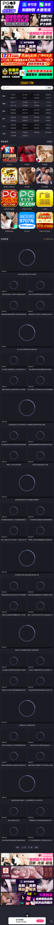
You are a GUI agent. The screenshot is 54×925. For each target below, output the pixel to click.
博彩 (3, 96)
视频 (3, 104)
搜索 (49, 88)
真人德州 (25, 95)
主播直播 (36, 105)
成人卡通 (36, 110)
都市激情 (13, 125)
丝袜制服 (25, 105)
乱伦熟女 (36, 113)
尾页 (36, 847)
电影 (3, 111)
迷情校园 (13, 128)
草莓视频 (36, 132)
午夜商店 (25, 132)
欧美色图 (36, 117)
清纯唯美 (25, 120)
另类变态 (48, 113)
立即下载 (40, 921)
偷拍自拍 (25, 110)
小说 (3, 126)
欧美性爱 (48, 110)
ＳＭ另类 (48, 105)
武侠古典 (48, 125)
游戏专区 (48, 95)
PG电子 (13, 95)
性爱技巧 (48, 128)
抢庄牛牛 (48, 98)
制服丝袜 (13, 113)
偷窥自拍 (13, 117)
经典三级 (25, 113)
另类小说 (25, 128)
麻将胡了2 (13, 98)
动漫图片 (48, 117)
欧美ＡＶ (36, 102)
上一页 (24, 847)
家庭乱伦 (25, 125)
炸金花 (25, 98)
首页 (17, 847)
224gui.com (27, 83)
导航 (3, 134)
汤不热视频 (48, 132)
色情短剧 (25, 135)
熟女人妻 (13, 105)
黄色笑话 (36, 128)
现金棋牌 (36, 98)
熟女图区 (36, 120)
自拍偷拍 (25, 102)
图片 (3, 119)
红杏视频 (13, 135)
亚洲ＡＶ (13, 102)
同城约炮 (13, 132)
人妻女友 (36, 125)
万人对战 (36, 95)
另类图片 (48, 120)
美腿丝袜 (13, 120)
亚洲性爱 (13, 110)
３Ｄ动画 (48, 102)
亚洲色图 (25, 117)
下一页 (30, 847)
